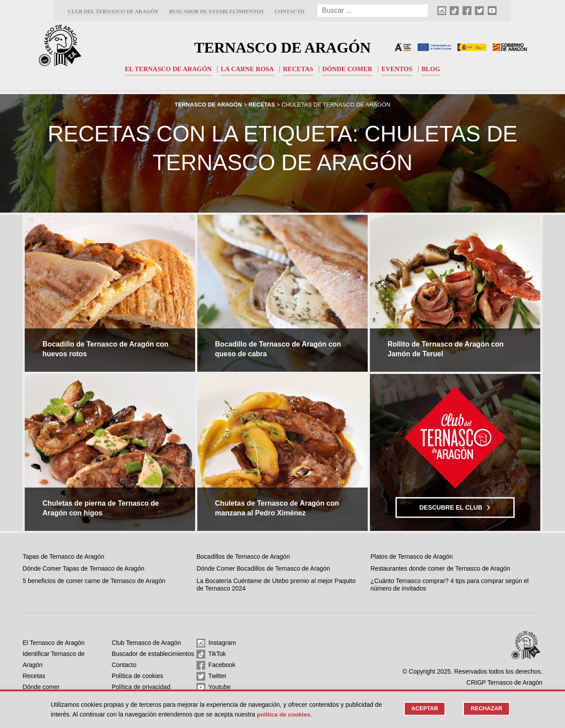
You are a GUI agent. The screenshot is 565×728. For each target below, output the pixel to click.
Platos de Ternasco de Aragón (411, 556)
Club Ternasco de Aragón (146, 642)
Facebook (215, 665)
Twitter (211, 676)
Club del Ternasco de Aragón (113, 11)
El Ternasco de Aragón (167, 68)
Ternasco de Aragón (282, 46)
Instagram (216, 643)
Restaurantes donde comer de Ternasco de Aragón (440, 568)
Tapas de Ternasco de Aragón (63, 556)
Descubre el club (455, 507)
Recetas (298, 68)
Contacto (290, 11)
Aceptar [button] (423, 708)
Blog (432, 68)
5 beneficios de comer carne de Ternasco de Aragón (94, 580)
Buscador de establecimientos (216, 11)
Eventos (398, 68)
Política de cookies (137, 675)
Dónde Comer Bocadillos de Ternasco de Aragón (263, 568)
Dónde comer (348, 68)
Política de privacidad (141, 686)
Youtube (213, 687)
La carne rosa (247, 68)
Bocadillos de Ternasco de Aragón (243, 556)
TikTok (211, 654)
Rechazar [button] (486, 708)
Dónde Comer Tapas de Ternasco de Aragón (83, 568)
